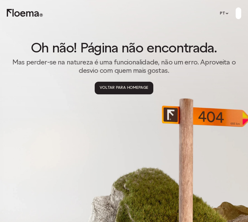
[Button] (238, 13)
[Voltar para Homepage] (124, 88)
